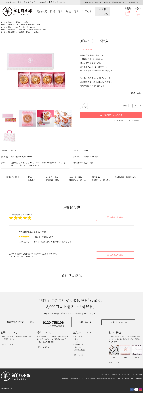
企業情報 (107, 2)
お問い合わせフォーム (119, 322)
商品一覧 (42, 11)
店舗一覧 (98, 2)
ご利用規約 (138, 378)
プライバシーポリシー (125, 378)
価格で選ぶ (56, 11)
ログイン (22, 256)
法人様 (102, 11)
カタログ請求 (137, 374)
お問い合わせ (134, 2)
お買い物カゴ (138, 9)
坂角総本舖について (119, 2)
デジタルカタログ (125, 374)
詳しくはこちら (7, 344)
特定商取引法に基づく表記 (106, 378)
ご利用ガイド (88, 2)
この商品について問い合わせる (127, 120)
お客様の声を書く (116, 217)
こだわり (87, 11)
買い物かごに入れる (113, 114)
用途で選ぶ (72, 11)
